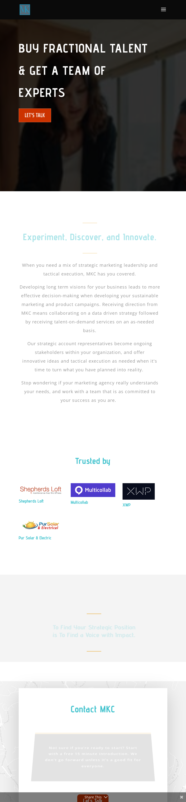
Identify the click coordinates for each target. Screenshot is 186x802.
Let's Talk (35, 115)
